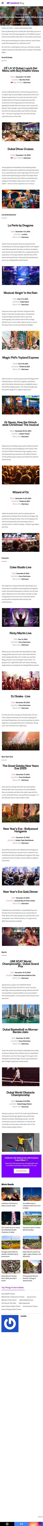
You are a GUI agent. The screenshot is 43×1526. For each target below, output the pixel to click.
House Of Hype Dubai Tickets (11, 1309)
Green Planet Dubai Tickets (10, 1306)
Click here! (27, 82)
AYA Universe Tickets (30, 1306)
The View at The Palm (8, 1303)
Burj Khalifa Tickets (8, 1294)
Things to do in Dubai (21, 14)
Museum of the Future (9, 1300)
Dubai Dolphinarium (26, 1300)
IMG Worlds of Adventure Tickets (12, 1297)
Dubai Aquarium (24, 1303)
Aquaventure (31, 1297)
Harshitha (23, 1316)
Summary (40, 1516)
